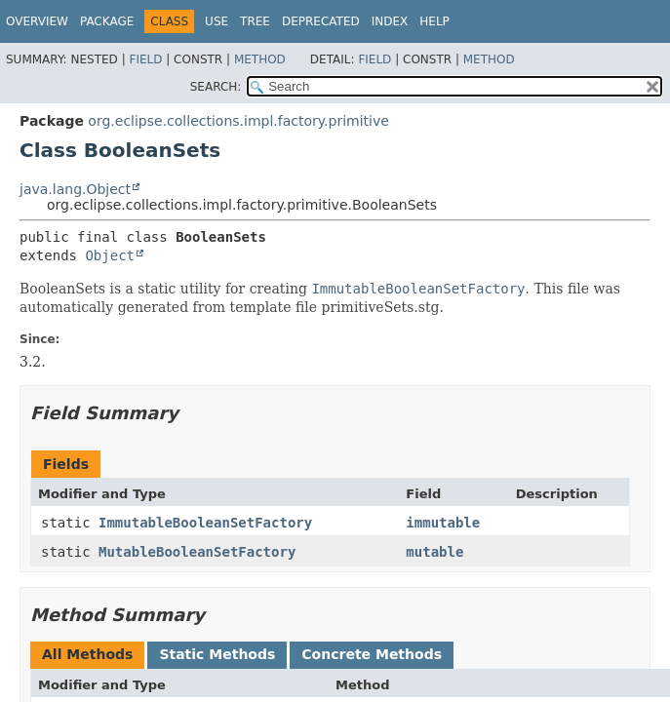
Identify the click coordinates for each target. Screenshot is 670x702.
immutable (443, 522)
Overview (37, 21)
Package (107, 21)
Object (110, 255)
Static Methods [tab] (217, 654)
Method (260, 59)
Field (145, 59)
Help (434, 21)
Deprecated (321, 21)
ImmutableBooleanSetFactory (205, 522)
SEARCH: (216, 87)
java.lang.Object (75, 189)
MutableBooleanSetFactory (197, 552)
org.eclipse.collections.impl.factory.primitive (238, 121)
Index (390, 21)
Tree (255, 21)
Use (216, 21)
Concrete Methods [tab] (371, 654)
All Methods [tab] (87, 654)
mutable (434, 552)
